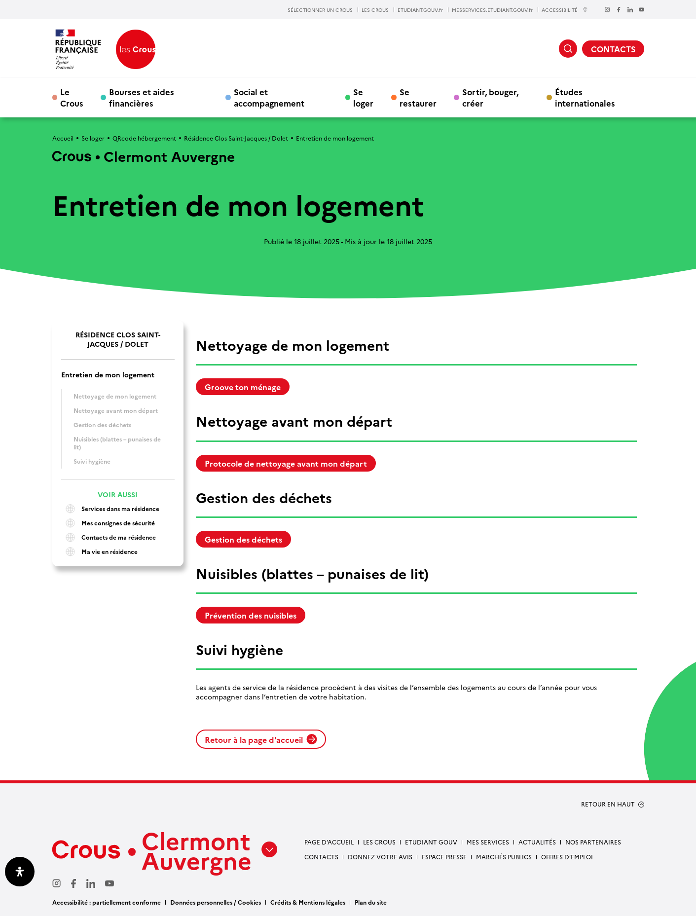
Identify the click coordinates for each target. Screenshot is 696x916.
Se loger (363, 97)
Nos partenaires (593, 842)
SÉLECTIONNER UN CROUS (320, 9)
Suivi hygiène (91, 461)
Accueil (62, 138)
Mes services (488, 842)
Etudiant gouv (431, 842)
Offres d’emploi (567, 856)
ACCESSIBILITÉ (565, 9)
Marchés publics (504, 856)
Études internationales (585, 97)
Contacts (321, 856)
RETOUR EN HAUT (608, 804)
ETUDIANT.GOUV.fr (420, 9)
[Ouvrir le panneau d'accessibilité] (20, 871)
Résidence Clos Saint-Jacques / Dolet (236, 138)
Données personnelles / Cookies (215, 902)
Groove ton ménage (243, 386)
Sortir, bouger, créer (490, 97)
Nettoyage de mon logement (115, 396)
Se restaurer (418, 97)
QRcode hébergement (144, 138)
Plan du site (371, 902)
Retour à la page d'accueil (261, 739)
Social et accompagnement (269, 97)
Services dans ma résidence (110, 508)
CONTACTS (613, 48)
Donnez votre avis (380, 856)
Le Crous (71, 97)
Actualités (537, 842)
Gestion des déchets (102, 424)
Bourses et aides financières (141, 97)
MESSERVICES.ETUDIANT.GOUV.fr (492, 9)
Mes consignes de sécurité (108, 523)
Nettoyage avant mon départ (115, 410)
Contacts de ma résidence (108, 537)
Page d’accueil (329, 842)
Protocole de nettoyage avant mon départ (286, 463)
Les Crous (379, 842)
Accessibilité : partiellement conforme (106, 902)
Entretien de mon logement (107, 374)
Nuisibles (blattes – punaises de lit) (117, 443)
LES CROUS (375, 9)
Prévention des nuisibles (250, 615)
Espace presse (444, 856)
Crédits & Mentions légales (307, 902)
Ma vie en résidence (99, 551)
